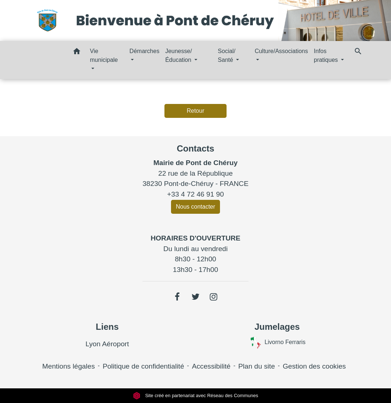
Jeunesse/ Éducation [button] (179, 55)
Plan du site (256, 366)
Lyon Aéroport (107, 344)
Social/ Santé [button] (226, 55)
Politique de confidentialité (143, 366)
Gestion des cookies (314, 366)
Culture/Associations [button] (281, 51)
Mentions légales (68, 366)
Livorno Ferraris (277, 342)
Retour (195, 111)
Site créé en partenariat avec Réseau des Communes (195, 395)
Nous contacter (195, 207)
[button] (77, 52)
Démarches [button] (144, 51)
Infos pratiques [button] (326, 55)
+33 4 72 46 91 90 (195, 194)
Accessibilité (211, 366)
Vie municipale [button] (104, 55)
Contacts (196, 148)
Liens (107, 327)
